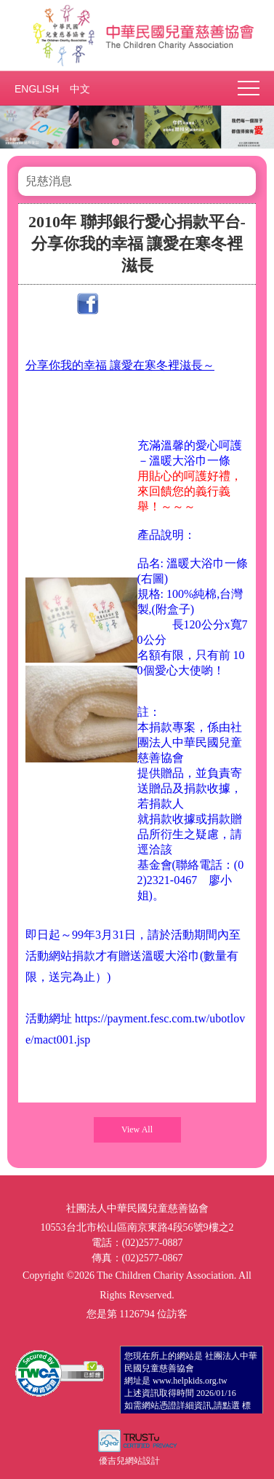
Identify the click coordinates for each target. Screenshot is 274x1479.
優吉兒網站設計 (129, 1461)
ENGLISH (36, 89)
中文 (80, 89)
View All (137, 1129)
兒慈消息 (48, 181)
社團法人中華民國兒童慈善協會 (137, 35)
